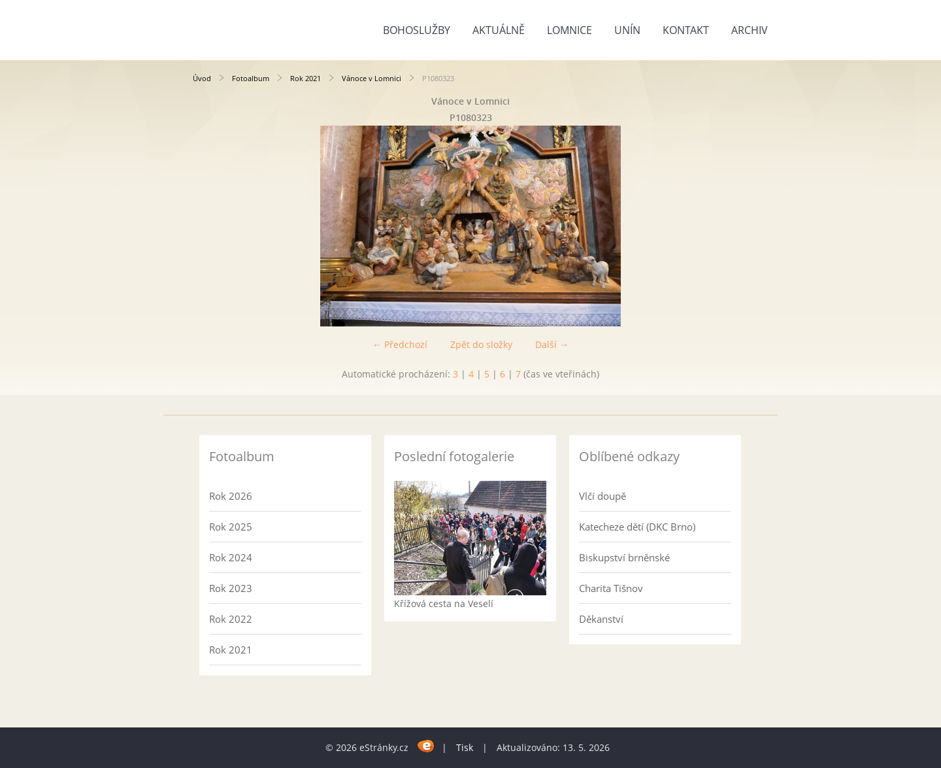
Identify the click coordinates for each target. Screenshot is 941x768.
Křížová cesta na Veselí (443, 603)
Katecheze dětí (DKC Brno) (637, 526)
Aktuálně (498, 30)
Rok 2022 (230, 618)
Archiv (749, 30)
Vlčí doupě (602, 495)
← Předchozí (399, 344)
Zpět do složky (481, 344)
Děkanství (601, 618)
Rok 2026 (230, 495)
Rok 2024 (230, 557)
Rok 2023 (230, 588)
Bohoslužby (416, 30)
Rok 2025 (230, 526)
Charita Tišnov (611, 588)
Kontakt (686, 30)
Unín (627, 30)
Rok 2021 (305, 78)
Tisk (464, 747)
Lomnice (569, 30)
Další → (552, 344)
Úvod (202, 78)
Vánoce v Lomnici (371, 78)
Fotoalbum (250, 78)
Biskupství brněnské (624, 557)
